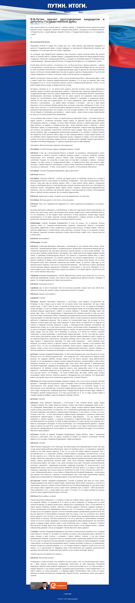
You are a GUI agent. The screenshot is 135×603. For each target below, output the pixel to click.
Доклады (52, 12)
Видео (81, 12)
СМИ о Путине (34, 23)
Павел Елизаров (73, 599)
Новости (67, 12)
